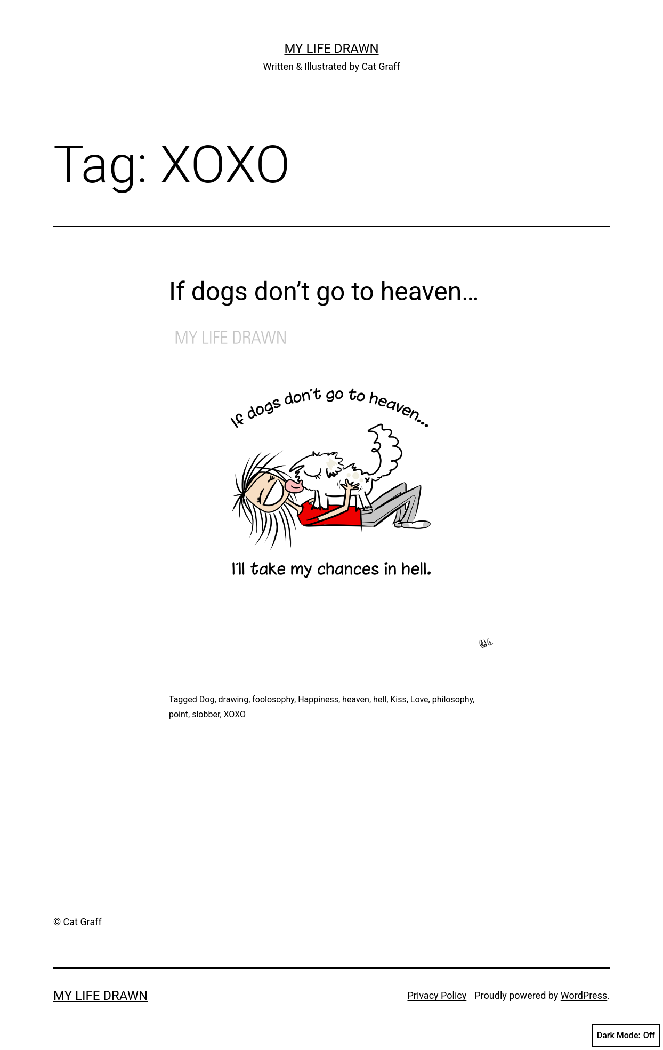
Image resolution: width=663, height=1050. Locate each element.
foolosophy (273, 699)
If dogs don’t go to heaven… (324, 291)
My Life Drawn (331, 48)
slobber (206, 714)
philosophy (452, 699)
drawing (234, 699)
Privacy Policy (436, 995)
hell (379, 699)
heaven (355, 699)
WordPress (584, 995)
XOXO (235, 714)
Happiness (318, 699)
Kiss (398, 699)
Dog (207, 699)
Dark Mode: (626, 1035)
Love (419, 699)
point (178, 714)
